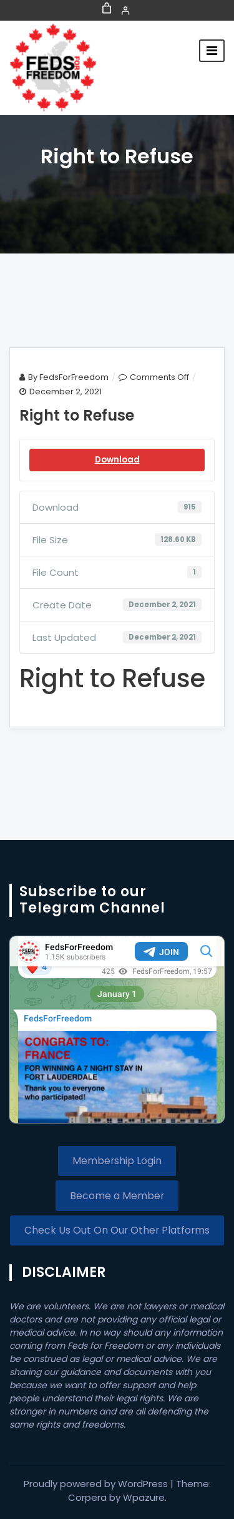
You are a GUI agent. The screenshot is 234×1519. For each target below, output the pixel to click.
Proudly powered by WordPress (97, 1483)
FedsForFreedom (74, 377)
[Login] (125, 10)
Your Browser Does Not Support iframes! (117, 1029)
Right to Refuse (76, 415)
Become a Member (117, 1196)
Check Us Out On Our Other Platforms (117, 1230)
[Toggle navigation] (212, 50)
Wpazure (144, 1497)
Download (117, 460)
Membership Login (117, 1160)
